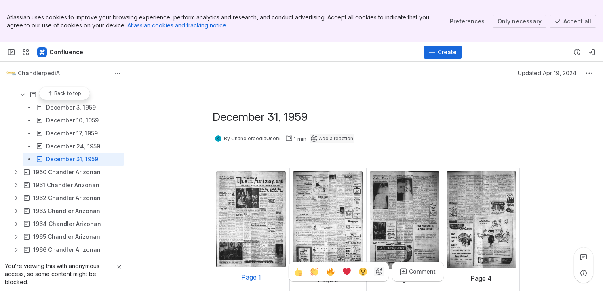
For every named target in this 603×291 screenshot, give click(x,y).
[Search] (281, 52)
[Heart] (346, 271)
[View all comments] (583, 257)
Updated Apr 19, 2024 (547, 73)
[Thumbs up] (298, 271)
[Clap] (314, 271)
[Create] (443, 52)
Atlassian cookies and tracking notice (176, 25)
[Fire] (330, 271)
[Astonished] (362, 271)
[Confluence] (61, 52)
